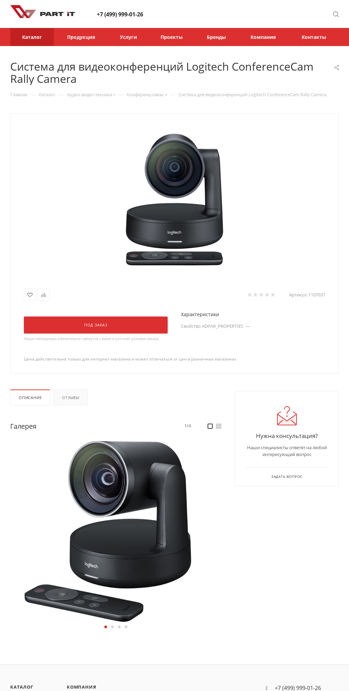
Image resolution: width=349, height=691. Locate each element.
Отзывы (70, 397)
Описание (30, 397)
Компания (81, 687)
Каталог (21, 687)
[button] (105, 626)
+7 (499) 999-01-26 (120, 14)
